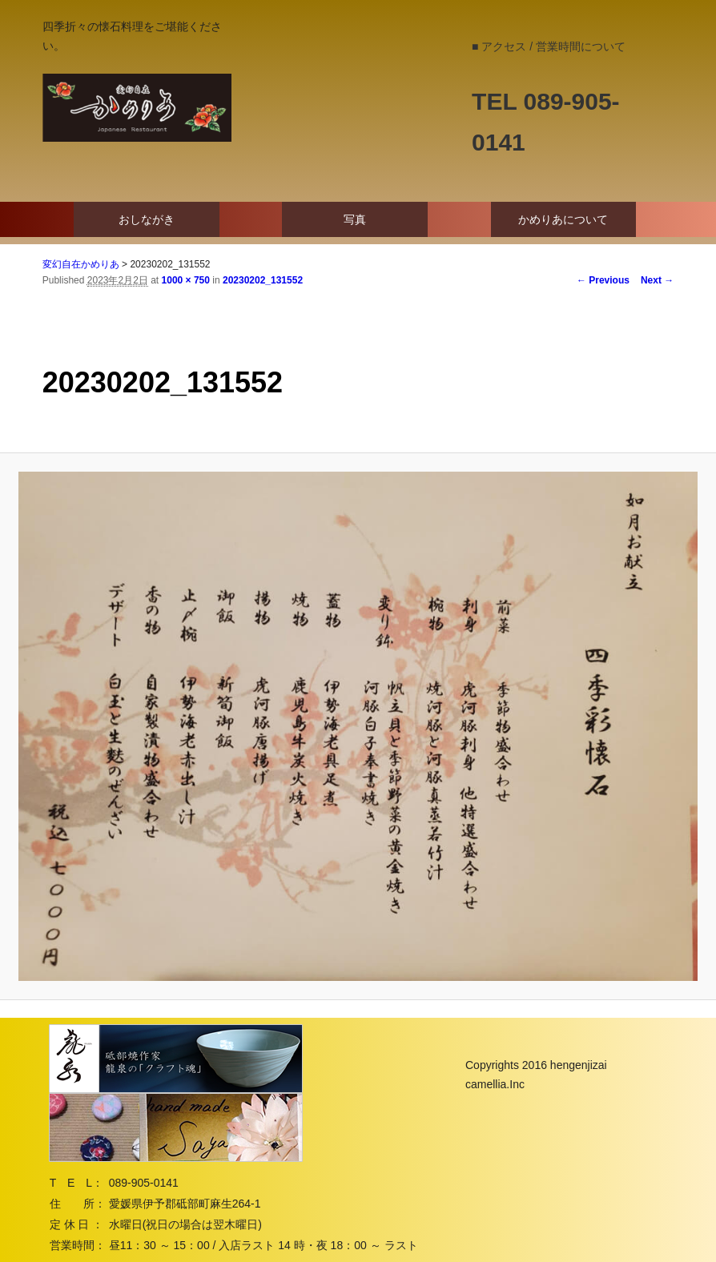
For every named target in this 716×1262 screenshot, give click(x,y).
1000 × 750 (186, 280)
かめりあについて (563, 219)
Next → (657, 280)
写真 (355, 219)
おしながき (147, 219)
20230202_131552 (263, 280)
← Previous (603, 280)
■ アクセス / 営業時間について (548, 46)
